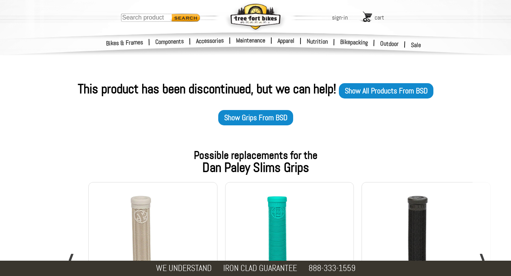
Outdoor (389, 43)
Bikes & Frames (124, 43)
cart (379, 17)
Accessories (210, 40)
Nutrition (317, 41)
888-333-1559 (332, 268)
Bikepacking (354, 42)
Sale (416, 45)
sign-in (340, 17)
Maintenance (250, 40)
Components (169, 41)
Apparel (285, 41)
